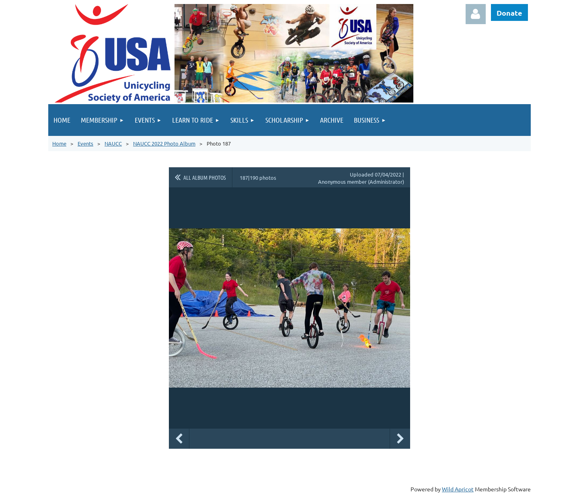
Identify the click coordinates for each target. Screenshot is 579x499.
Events (85, 143)
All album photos (204, 177)
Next (400, 439)
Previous (179, 439)
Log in (476, 14)
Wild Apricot (458, 489)
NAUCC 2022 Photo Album (164, 143)
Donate (509, 12)
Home (59, 143)
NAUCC (113, 143)
